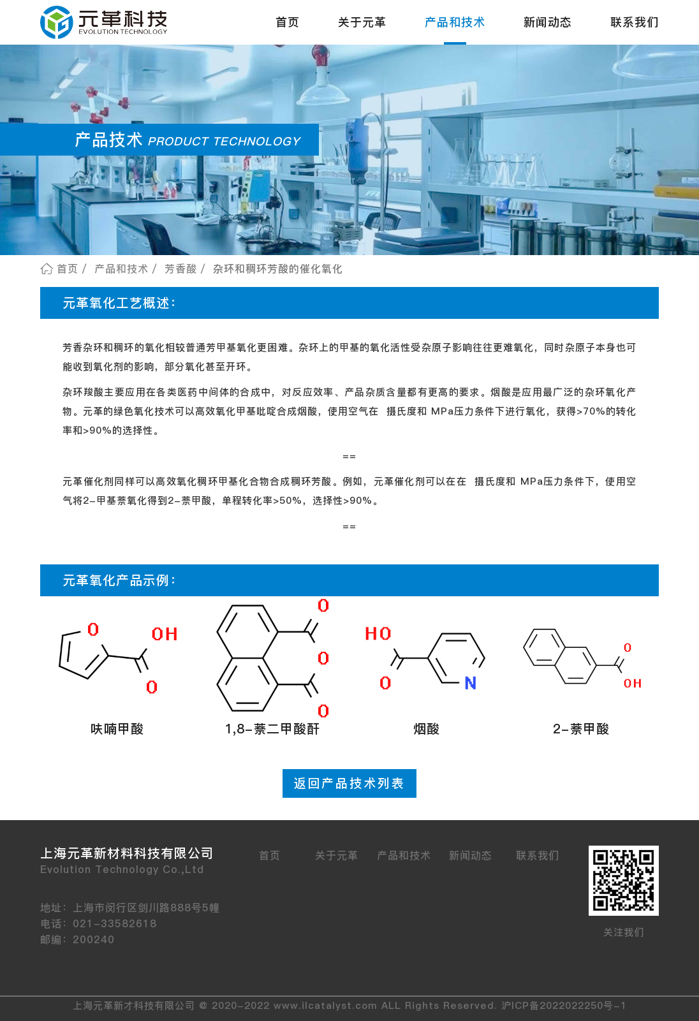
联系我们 (634, 22)
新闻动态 (548, 22)
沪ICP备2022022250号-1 (564, 1005)
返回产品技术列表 (349, 783)
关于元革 (362, 22)
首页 (288, 22)
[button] (117, 671)
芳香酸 (181, 268)
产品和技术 (455, 22)
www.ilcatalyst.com (326, 1005)
